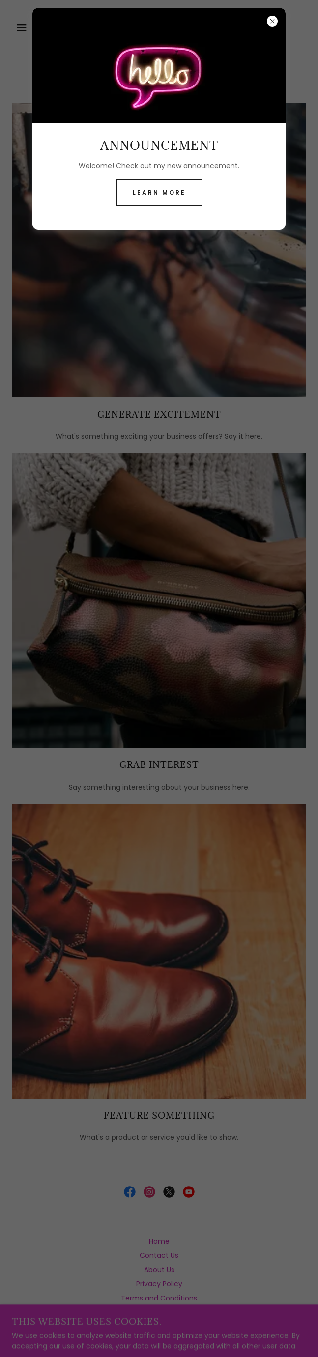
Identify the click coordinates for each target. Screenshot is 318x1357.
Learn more (159, 192)
